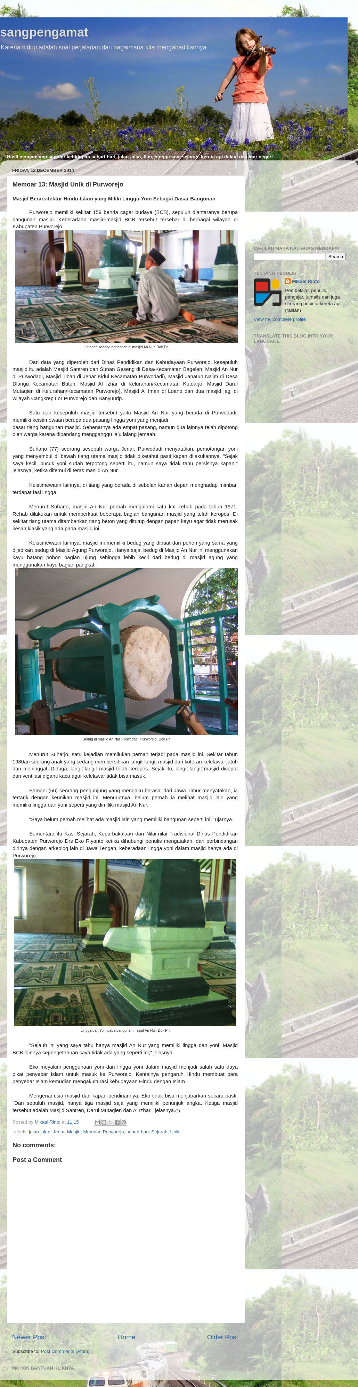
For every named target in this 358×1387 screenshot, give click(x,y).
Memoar (91, 1131)
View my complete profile (280, 319)
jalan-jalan (39, 1131)
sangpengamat (44, 32)
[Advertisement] (300, 200)
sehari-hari (138, 1131)
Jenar (58, 1131)
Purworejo (113, 1131)
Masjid (74, 1131)
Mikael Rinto (306, 281)
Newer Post (29, 1337)
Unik (174, 1131)
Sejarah (159, 1131)
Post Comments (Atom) (65, 1351)
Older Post (222, 1337)
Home (126, 1337)
